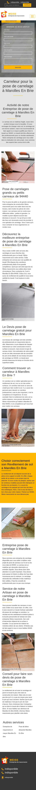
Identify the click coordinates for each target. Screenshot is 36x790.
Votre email (7, 43)
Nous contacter (11, 21)
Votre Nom (7, 30)
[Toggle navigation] (32, 16)
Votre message (8, 56)
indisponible (15, 2)
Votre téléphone (8, 50)
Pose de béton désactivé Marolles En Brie (25, 730)
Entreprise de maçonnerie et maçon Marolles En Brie (9, 731)
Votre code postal (8, 36)
